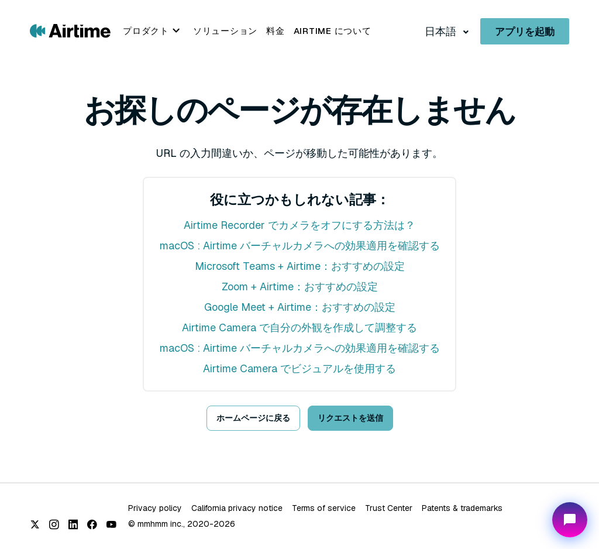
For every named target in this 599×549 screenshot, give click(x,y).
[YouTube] (111, 524)
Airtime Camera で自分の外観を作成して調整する (299, 327)
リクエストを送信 (350, 418)
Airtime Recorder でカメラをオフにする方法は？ (299, 225)
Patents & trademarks (462, 508)
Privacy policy (155, 508)
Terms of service (324, 508)
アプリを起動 (525, 31)
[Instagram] (54, 524)
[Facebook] (92, 524)
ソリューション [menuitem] (225, 30)
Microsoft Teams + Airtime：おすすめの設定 (300, 266)
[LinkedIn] (73, 524)
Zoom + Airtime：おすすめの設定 (300, 286)
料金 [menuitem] (275, 30)
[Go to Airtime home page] (70, 30)
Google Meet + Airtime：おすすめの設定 (299, 307)
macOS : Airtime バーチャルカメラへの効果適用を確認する (300, 245)
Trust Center (388, 508)
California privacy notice (237, 508)
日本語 (442, 31)
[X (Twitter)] (35, 524)
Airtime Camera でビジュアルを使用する (299, 368)
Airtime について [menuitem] (332, 30)
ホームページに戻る (253, 418)
